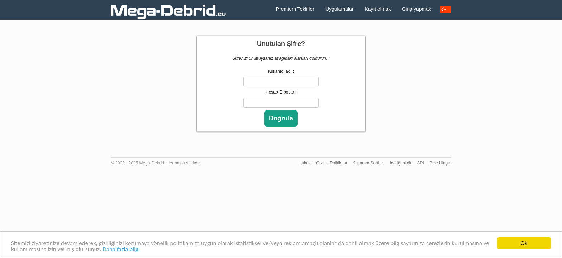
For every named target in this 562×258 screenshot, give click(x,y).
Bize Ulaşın (440, 163)
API (420, 163)
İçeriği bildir (401, 163)
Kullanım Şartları (369, 163)
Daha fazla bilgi (121, 249)
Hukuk (305, 163)
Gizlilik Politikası (331, 163)
